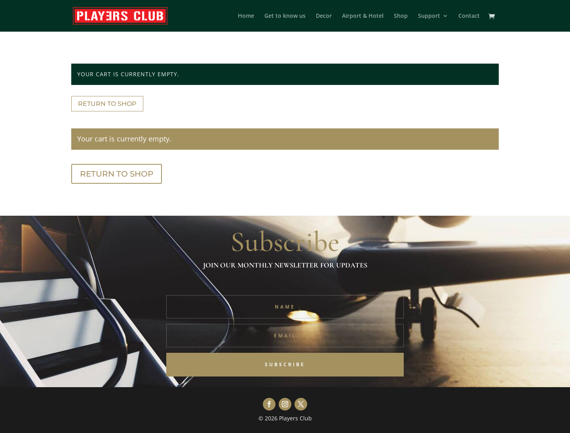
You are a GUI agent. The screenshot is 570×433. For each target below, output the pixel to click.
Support (429, 16)
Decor (324, 16)
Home (246, 16)
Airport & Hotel (363, 16)
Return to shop (107, 103)
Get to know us (285, 16)
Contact (469, 16)
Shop (401, 16)
